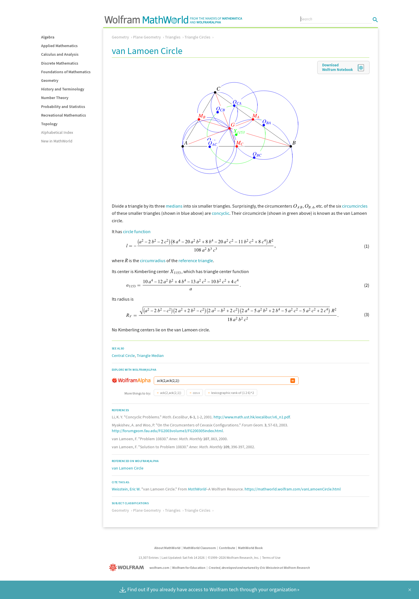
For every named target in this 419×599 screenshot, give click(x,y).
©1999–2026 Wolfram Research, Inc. (233, 557)
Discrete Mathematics (59, 63)
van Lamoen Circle (127, 468)
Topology (49, 123)
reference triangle (195, 260)
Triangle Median (150, 355)
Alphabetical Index (57, 132)
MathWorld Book (250, 548)
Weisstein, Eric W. (126, 489)
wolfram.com (159, 567)
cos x (196, 393)
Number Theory (54, 97)
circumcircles (355, 206)
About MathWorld (167, 548)
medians (174, 206)
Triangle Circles (197, 37)
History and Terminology (62, 89)
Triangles (172, 37)
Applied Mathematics (59, 45)
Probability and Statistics (63, 106)
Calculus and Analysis (59, 54)
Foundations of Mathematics (66, 71)
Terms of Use (271, 557)
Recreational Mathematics (63, 115)
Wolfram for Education (188, 567)
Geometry (49, 80)
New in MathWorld (56, 141)
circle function (137, 231)
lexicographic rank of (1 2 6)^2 (232, 393)
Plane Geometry (147, 37)
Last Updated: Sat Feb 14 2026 (183, 557)
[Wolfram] (127, 567)
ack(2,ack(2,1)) (170, 393)
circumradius (153, 260)
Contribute (227, 548)
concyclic (220, 213)
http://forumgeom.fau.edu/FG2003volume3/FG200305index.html (167, 430)
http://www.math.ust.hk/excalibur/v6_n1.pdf (252, 417)
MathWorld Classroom (199, 548)
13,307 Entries (149, 557)
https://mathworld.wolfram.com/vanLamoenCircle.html (293, 489)
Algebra (47, 37)
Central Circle (123, 355)
